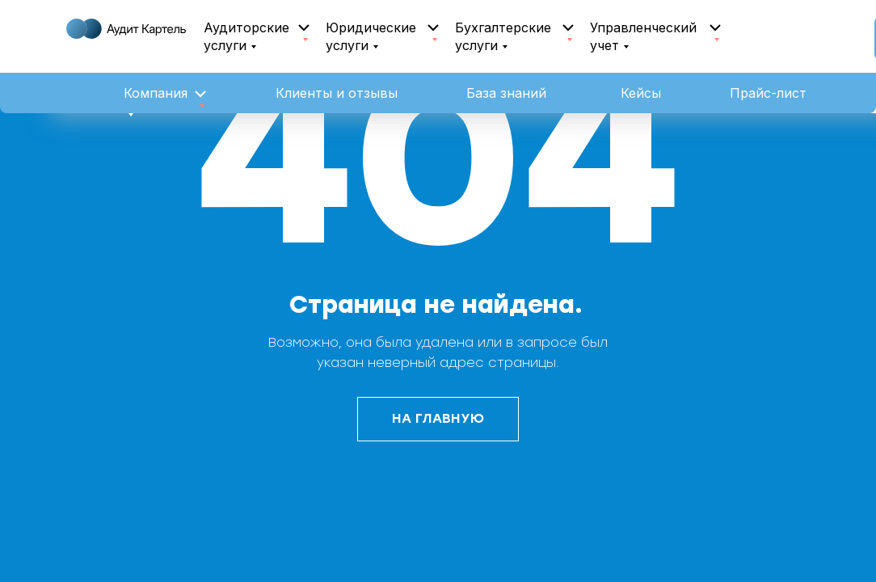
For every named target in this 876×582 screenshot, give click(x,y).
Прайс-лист (768, 93)
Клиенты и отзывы (337, 93)
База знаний (506, 93)
